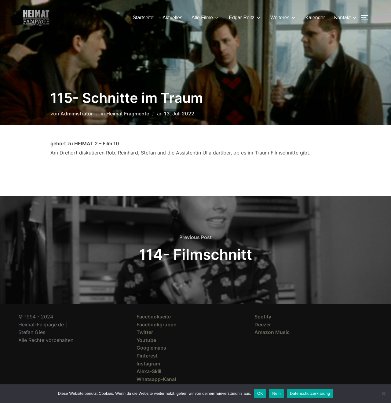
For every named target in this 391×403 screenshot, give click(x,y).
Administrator (76, 114)
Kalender (315, 17)
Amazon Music (272, 332)
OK (260, 393)
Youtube (146, 340)
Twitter (145, 332)
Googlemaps (151, 348)
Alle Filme (206, 17)
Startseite (143, 17)
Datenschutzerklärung (310, 393)
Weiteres (283, 17)
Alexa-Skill (149, 371)
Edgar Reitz (245, 17)
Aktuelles (172, 17)
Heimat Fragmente (127, 114)
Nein (276, 393)
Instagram (148, 364)
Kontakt (345, 17)
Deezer (262, 324)
